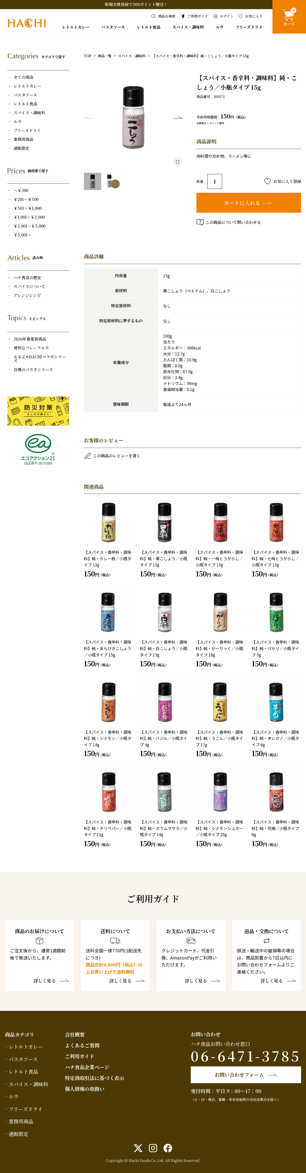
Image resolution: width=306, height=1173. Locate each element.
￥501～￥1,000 (27, 208)
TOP (87, 55)
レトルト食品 (148, 27)
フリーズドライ (249, 27)
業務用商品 (23, 139)
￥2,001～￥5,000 (29, 226)
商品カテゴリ (19, 1034)
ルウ (220, 27)
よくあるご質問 (82, 1045)
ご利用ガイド (79, 1056)
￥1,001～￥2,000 (29, 217)
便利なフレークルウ (31, 348)
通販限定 (21, 148)
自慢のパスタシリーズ (33, 370)
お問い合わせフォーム (239, 1074)
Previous (88, 117)
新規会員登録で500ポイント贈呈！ (136, 4)
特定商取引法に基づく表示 (94, 1077)
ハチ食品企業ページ (87, 1067)
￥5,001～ (22, 235)
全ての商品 (23, 77)
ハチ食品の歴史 (27, 278)
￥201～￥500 (26, 199)
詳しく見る (45, 981)
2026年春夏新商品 (30, 339)
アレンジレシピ (27, 295)
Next (178, 117)
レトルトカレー (76, 27)
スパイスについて (29, 286)
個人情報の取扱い (84, 1088)
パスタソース (113, 27)
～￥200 (21, 190)
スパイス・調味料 (188, 27)
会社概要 (75, 1034)
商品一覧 (105, 55)
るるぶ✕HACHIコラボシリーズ (40, 359)
